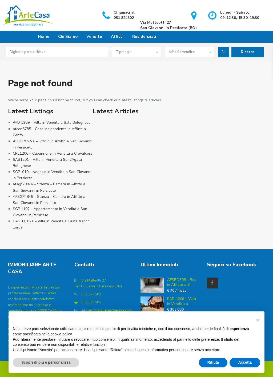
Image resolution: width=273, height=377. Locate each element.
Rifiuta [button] (213, 362)
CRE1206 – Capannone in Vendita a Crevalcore (53, 153)
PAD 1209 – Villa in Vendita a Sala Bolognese (52, 122)
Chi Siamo (68, 36)
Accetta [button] (245, 362)
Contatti (147, 48)
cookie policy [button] (61, 334)
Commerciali (118, 48)
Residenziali (144, 36)
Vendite (94, 36)
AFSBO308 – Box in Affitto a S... (181, 282)
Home (43, 36)
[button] (257, 320)
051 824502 (91, 294)
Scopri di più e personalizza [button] (45, 362)
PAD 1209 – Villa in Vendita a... (181, 301)
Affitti (117, 36)
